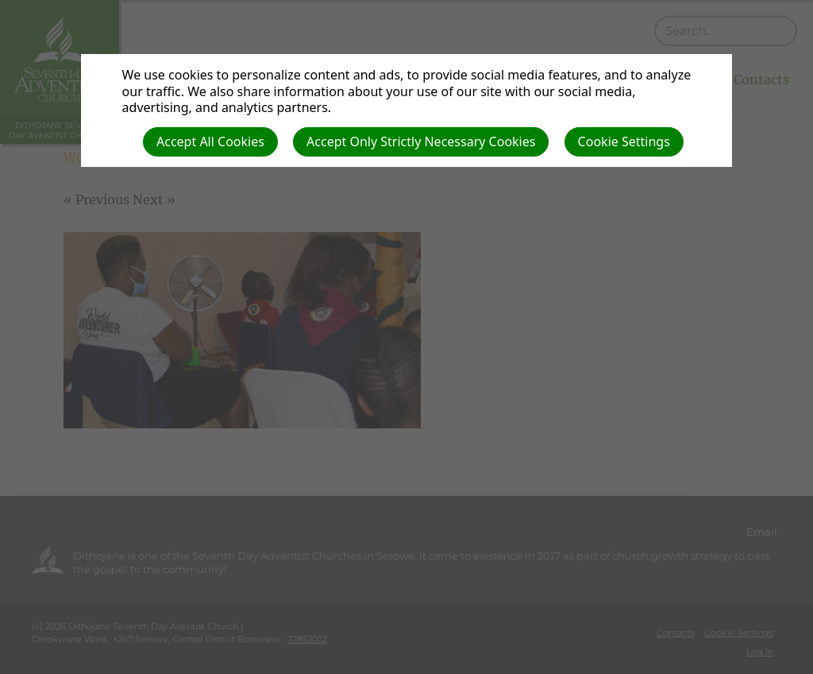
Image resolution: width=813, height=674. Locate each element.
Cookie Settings (624, 141)
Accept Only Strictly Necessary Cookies (420, 141)
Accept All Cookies (210, 141)
